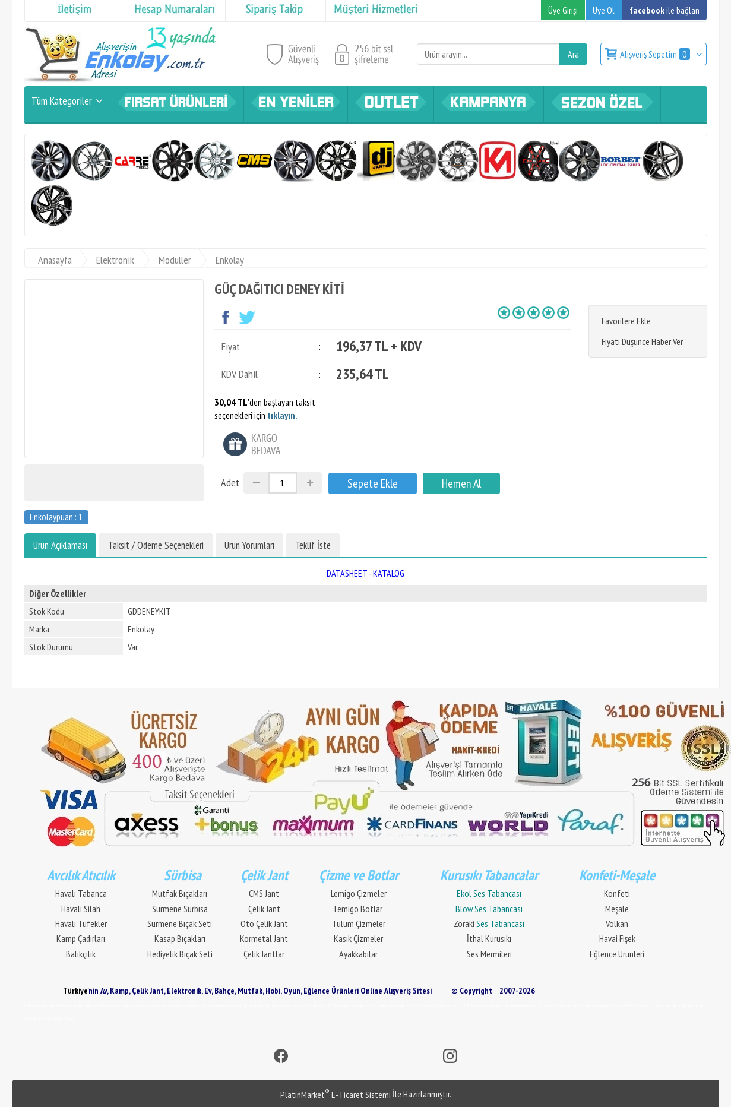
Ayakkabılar (358, 954)
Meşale (617, 909)
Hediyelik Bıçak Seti (180, 954)
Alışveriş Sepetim (656, 54)
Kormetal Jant (264, 938)
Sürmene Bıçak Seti (179, 923)
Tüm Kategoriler (61, 100)
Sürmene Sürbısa (180, 909)
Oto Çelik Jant (264, 923)
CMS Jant (264, 893)
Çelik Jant (264, 909)
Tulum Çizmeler (358, 923)
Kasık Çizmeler (358, 938)
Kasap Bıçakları (179, 938)
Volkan (617, 923)
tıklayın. (282, 415)
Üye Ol (604, 10)
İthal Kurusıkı (489, 938)
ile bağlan (664, 10)
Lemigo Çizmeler (359, 893)
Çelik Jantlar (263, 954)
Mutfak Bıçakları (179, 893)
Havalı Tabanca (81, 893)
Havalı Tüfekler (81, 923)
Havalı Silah (80, 909)
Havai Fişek (617, 938)
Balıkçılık (81, 954)
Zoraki (489, 923)
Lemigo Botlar (358, 909)
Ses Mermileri (489, 954)
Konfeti (617, 893)
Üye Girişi (563, 10)
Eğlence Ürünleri (617, 954)
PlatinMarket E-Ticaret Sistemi (335, 1094)
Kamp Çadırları (80, 938)
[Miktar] (282, 483)
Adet (230, 482)
